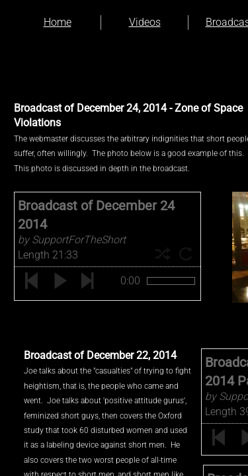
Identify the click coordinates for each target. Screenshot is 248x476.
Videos (145, 22)
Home (57, 22)
